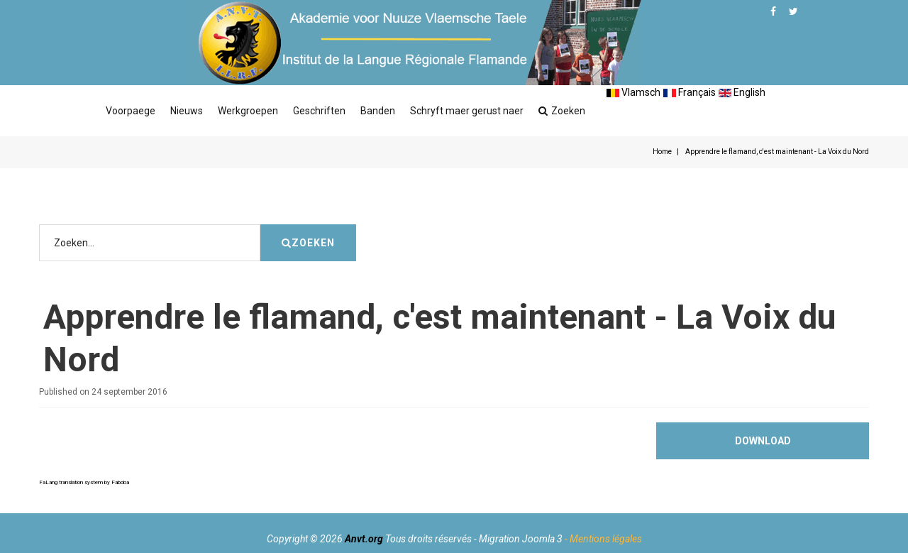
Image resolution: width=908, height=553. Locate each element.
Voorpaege (130, 110)
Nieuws (186, 110)
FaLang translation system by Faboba (84, 482)
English (742, 92)
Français (689, 92)
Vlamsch (633, 92)
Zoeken (561, 110)
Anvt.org (364, 538)
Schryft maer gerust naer (467, 110)
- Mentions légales (603, 538)
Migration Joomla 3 (521, 538)
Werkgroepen (248, 110)
